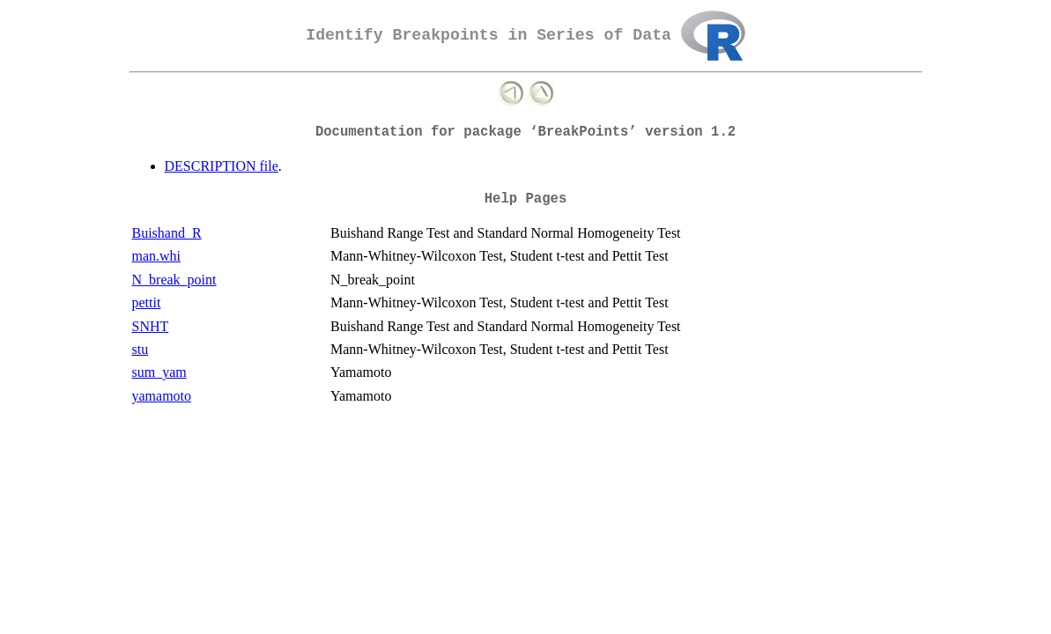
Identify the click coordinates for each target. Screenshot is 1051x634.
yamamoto (162, 395)
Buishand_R (167, 232)
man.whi (156, 255)
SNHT (150, 326)
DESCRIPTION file (221, 165)
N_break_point (174, 279)
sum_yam (159, 372)
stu (140, 349)
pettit (146, 302)
